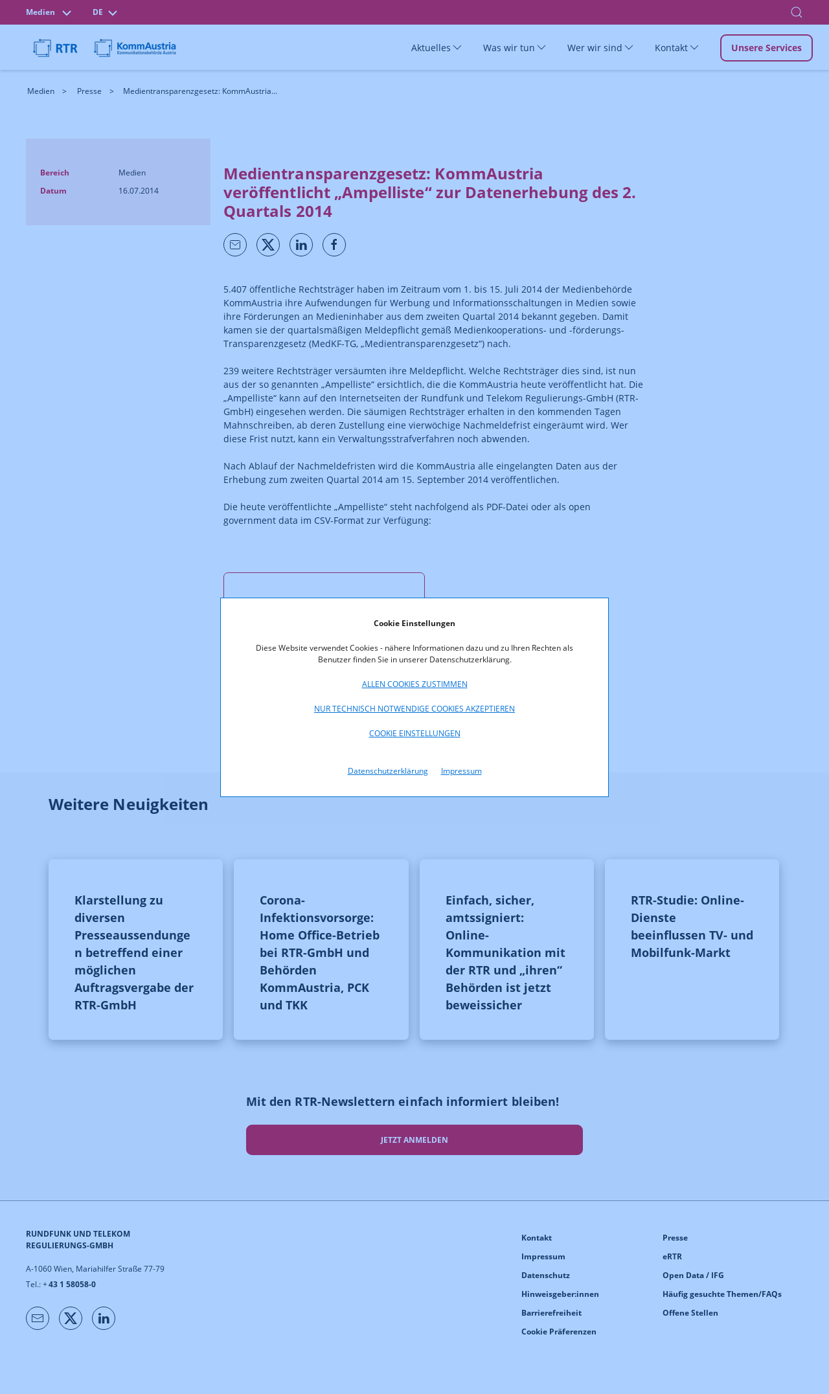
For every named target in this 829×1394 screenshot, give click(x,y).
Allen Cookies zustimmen (415, 684)
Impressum (461, 770)
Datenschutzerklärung (388, 770)
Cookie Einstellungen (414, 733)
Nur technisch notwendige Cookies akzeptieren (414, 708)
